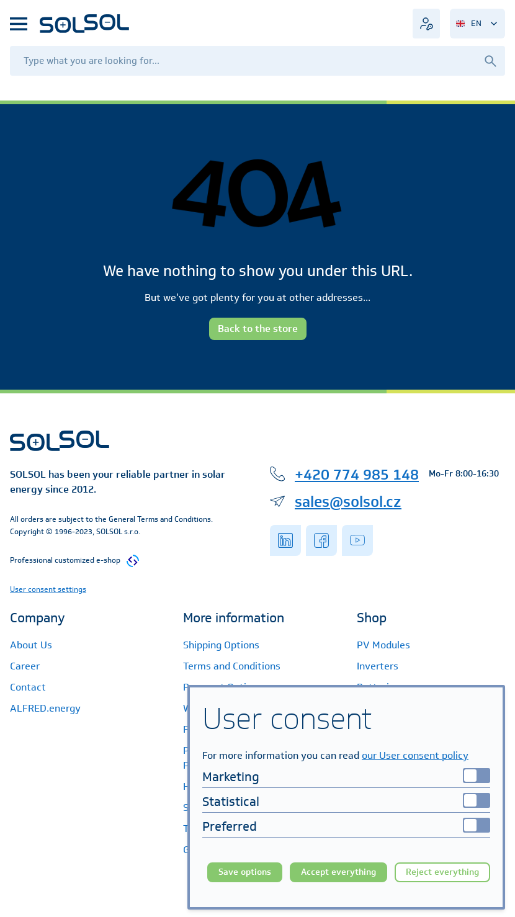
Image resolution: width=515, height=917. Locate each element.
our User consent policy (415, 755)
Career (25, 666)
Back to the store (258, 328)
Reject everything (442, 872)
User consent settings (48, 589)
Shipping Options (221, 645)
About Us (31, 645)
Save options (244, 872)
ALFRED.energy (45, 708)
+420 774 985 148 (357, 474)
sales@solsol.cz (348, 501)
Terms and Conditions (231, 666)
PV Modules (383, 645)
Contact (28, 687)
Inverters (377, 666)
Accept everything (338, 872)
